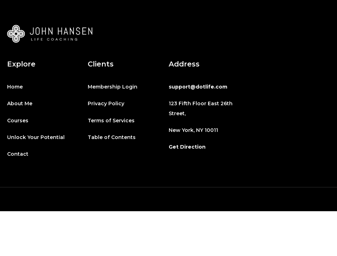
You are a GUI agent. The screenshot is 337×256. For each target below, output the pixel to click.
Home (15, 87)
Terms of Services (111, 120)
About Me (19, 103)
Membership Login (112, 87)
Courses (17, 120)
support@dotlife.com (198, 87)
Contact (17, 154)
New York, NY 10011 (193, 130)
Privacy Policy (106, 103)
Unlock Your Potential (36, 137)
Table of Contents (112, 137)
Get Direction (187, 147)
